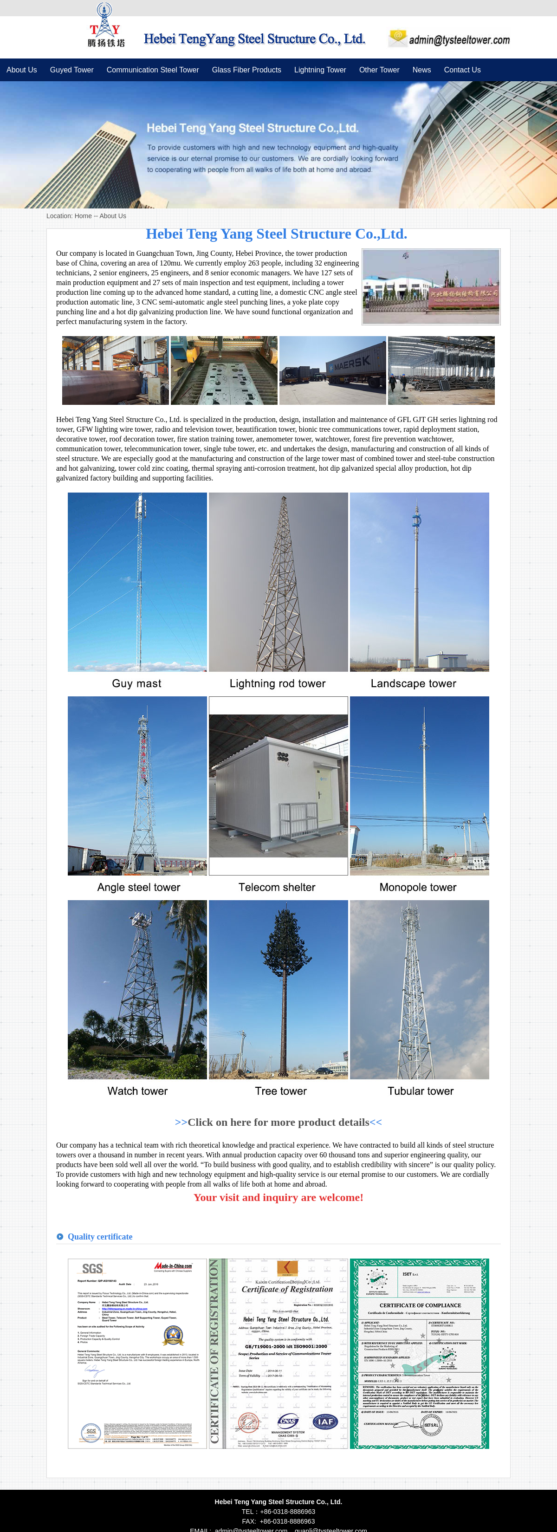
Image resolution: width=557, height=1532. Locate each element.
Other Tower (379, 70)
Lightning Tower (320, 70)
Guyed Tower (72, 70)
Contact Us (462, 70)
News (422, 70)
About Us (21, 70)
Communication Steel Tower (153, 70)
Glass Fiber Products (246, 70)
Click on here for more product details (278, 1122)
